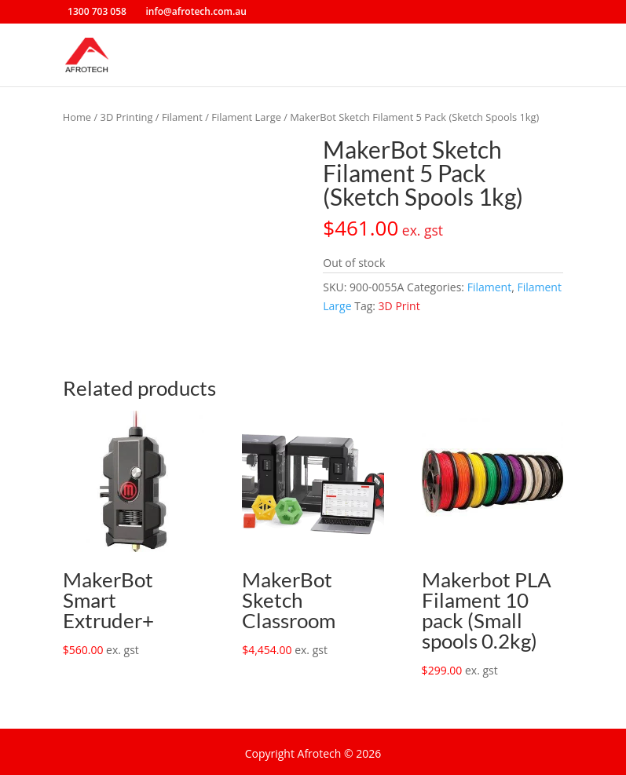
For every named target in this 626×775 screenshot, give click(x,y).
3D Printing (127, 117)
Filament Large (246, 117)
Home (77, 117)
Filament (182, 117)
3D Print (399, 305)
